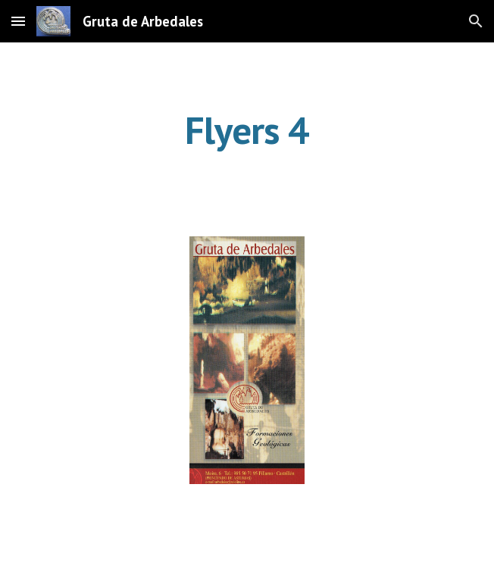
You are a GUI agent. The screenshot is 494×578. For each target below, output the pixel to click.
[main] (247, 130)
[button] (18, 21)
